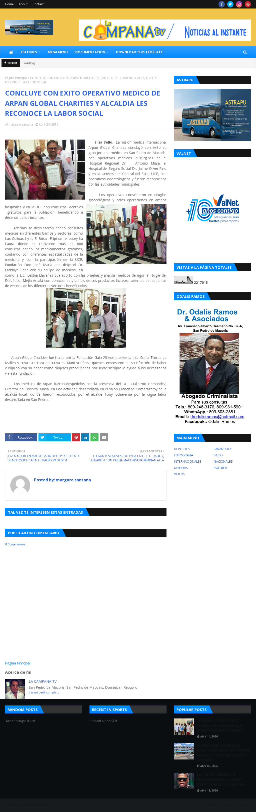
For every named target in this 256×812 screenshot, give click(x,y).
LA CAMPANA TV (42, 681)
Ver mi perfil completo (44, 692)
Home (9, 4)
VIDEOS (179, 474)
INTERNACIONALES (188, 461)
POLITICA (220, 467)
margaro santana (20, 124)
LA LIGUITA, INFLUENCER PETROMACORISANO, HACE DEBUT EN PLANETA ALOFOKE (220, 780)
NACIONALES (223, 461)
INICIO (218, 455)
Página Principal (16, 78)
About (23, 4)
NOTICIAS (181, 467)
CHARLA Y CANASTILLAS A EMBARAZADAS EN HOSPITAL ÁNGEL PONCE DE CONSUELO (220, 725)
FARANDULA (223, 449)
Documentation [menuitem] (90, 52)
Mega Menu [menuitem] (58, 52)
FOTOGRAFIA (183, 455)
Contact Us (243, 805)
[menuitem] (11, 52)
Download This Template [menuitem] (139, 52)
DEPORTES (182, 449)
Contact (38, 4)
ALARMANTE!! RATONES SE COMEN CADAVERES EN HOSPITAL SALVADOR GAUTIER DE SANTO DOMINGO (223, 752)
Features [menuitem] (29, 52)
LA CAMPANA (39, 805)
